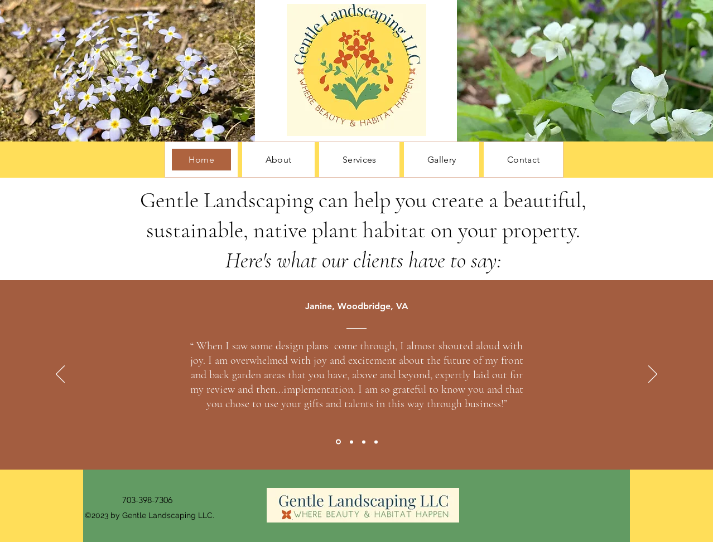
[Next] (652, 374)
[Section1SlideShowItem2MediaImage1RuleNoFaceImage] (351, 441)
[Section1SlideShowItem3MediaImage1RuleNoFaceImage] (363, 441)
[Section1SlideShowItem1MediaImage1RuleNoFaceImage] (338, 442)
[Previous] (60, 374)
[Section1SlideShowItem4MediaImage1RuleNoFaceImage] (376, 441)
